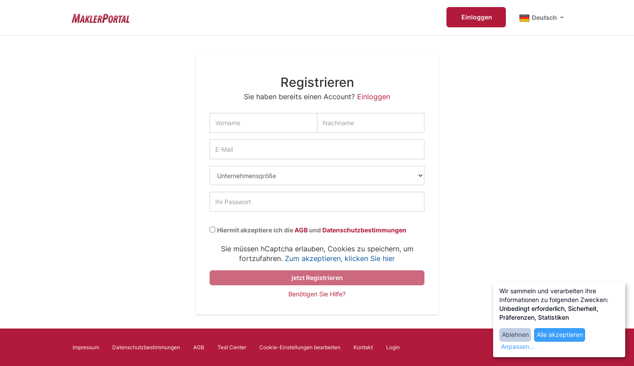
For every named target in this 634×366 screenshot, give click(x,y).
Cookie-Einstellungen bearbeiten (299, 347)
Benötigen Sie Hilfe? (317, 294)
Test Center (231, 347)
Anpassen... (517, 346)
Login (393, 347)
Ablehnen (515, 334)
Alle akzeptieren (560, 334)
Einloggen (476, 17)
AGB (301, 230)
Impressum (86, 347)
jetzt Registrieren (317, 277)
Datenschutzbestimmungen (364, 230)
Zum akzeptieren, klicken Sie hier (340, 258)
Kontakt (363, 347)
